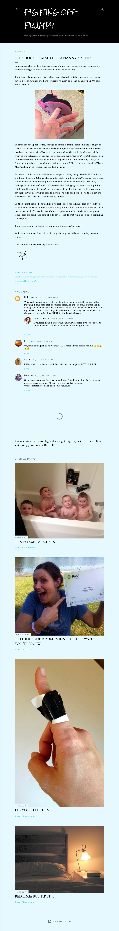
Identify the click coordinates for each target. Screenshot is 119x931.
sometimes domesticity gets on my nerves (78, 277)
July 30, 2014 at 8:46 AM (41, 341)
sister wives (53, 277)
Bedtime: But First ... (34, 896)
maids (37, 277)
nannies (44, 277)
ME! (26, 341)
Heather (28, 375)
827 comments (29, 547)
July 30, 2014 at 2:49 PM (43, 360)
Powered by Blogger (59, 921)
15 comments (28, 902)
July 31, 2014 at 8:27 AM (45, 375)
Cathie (27, 359)
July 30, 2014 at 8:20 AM (47, 297)
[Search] (102, 9)
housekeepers (27, 277)
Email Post (27, 272)
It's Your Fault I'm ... (34, 810)
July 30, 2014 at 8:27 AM (62, 318)
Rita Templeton (41, 318)
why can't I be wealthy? (25, 281)
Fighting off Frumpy (50, 19)
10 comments (28, 816)
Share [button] (17, 272)
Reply (27, 334)
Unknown (29, 297)
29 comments (28, 649)
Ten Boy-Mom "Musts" (35, 541)
